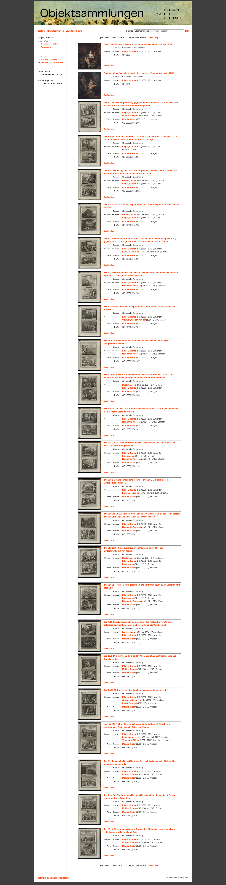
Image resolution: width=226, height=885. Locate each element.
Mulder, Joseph (129, 115)
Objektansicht (109, 66)
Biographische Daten (49, 44)
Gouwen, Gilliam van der (134, 320)
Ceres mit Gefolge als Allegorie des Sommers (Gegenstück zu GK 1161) (138, 44)
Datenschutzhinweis (47, 878)
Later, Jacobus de (130, 252)
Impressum (63, 878)
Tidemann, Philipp (131, 740)
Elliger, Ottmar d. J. (131, 51)
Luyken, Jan (128, 456)
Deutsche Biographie (49, 59)
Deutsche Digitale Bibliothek (52, 62)
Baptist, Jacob (129, 181)
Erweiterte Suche (74, 31)
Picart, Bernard (129, 703)
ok (186, 31)
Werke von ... (46, 47)
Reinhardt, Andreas (131, 286)
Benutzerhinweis (56, 31)
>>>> (150, 37)
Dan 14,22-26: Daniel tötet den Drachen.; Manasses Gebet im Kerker (136, 690)
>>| (156, 37)
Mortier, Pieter (129, 119)
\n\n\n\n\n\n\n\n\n (145, 30)
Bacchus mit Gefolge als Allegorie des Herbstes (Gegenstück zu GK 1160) (139, 73)
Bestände (42, 31)
